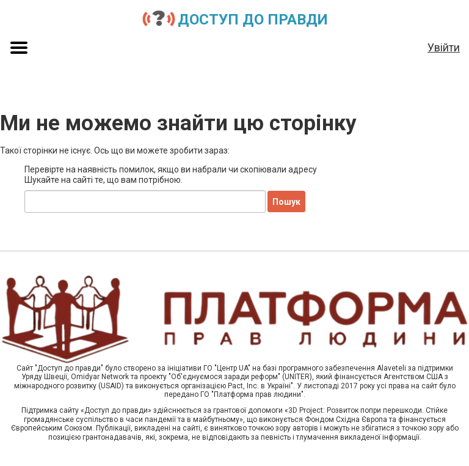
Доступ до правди (253, 19)
